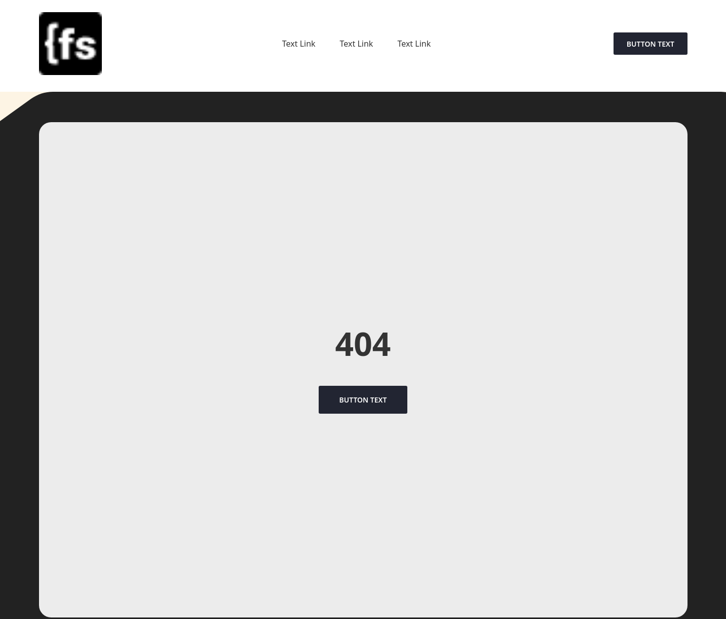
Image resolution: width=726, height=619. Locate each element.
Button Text (650, 44)
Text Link (299, 43)
